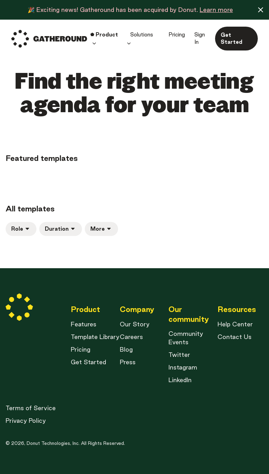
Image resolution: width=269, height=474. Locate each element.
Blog (126, 349)
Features (83, 324)
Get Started (88, 362)
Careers (131, 336)
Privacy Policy (26, 420)
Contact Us (234, 336)
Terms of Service (31, 408)
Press (128, 362)
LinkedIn (180, 380)
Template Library (95, 336)
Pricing (80, 349)
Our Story (135, 324)
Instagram (182, 367)
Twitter (179, 354)
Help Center (235, 324)
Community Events (185, 337)
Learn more (216, 9)
